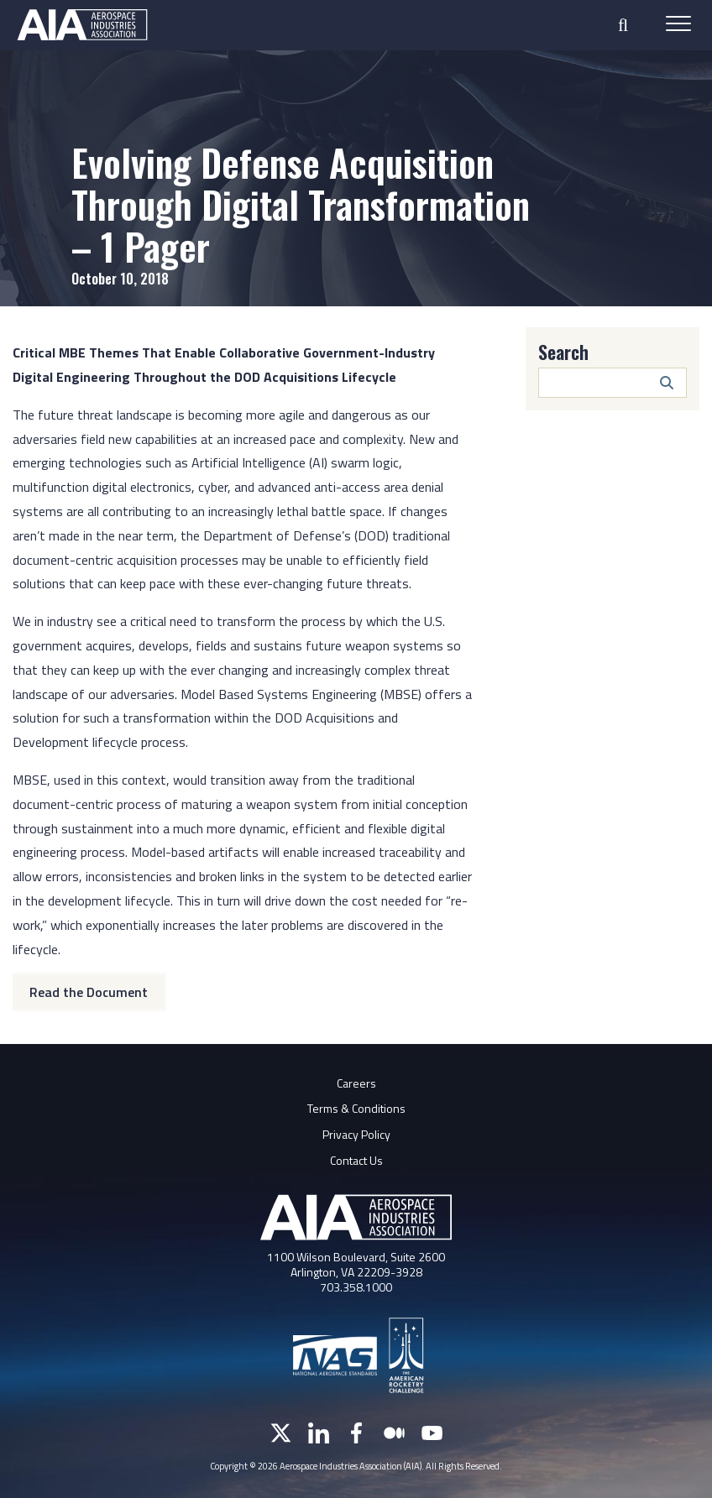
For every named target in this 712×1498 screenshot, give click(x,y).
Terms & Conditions (356, 1108)
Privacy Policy (356, 1134)
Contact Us (356, 1160)
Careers (356, 1083)
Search (563, 351)
